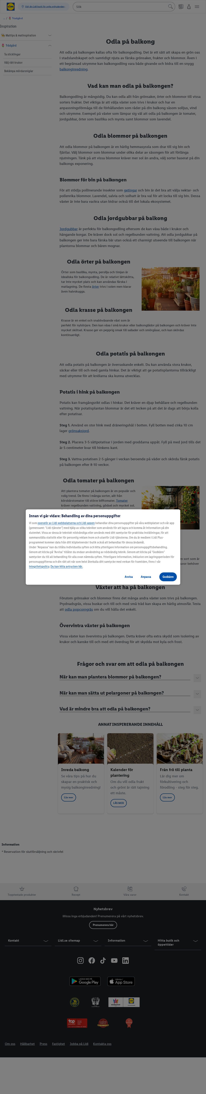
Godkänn (168, 577)
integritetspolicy (39, 566)
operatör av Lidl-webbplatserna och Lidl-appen (66, 523)
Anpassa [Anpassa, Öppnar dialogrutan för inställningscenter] (146, 577)
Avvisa (129, 577)
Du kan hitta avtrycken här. (66, 566)
